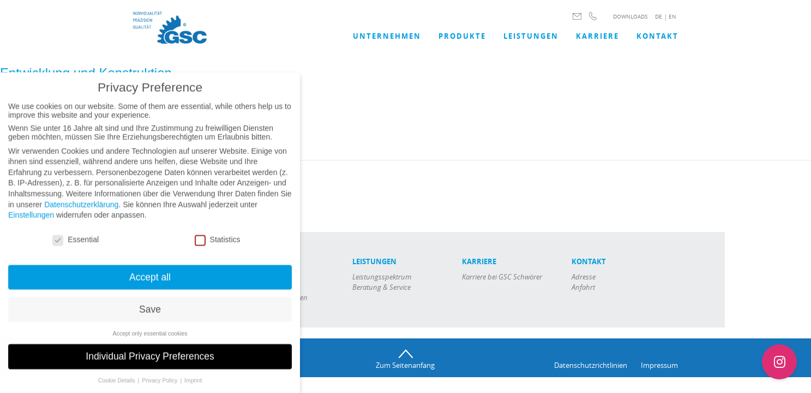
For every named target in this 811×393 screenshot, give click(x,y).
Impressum (659, 365)
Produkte (462, 36)
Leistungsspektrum (381, 277)
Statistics (218, 246)
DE (658, 16)
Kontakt (657, 36)
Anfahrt (583, 287)
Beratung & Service (381, 287)
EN (672, 16)
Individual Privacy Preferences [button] (150, 363)
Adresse (584, 277)
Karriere (597, 36)
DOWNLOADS (630, 16)
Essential (75, 246)
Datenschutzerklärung (81, 211)
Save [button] (150, 316)
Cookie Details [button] (117, 387)
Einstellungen (31, 222)
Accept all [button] (150, 283)
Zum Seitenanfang (405, 365)
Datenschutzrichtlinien (590, 365)
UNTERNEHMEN (387, 36)
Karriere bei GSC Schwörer (502, 277)
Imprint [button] (193, 387)
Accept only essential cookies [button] (149, 340)
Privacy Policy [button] (160, 387)
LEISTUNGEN (530, 36)
